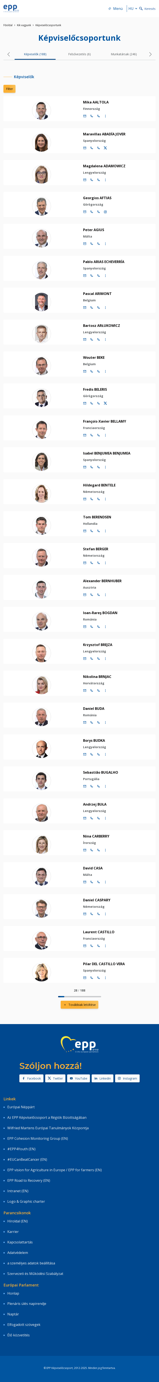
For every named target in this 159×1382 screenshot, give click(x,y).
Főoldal (7, 25)
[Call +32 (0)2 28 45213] (91, 786)
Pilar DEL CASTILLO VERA (104, 964)
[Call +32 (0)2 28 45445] (91, 882)
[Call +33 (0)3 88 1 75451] (98, 658)
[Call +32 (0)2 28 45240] (91, 946)
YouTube (78, 1078)
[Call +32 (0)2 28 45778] (91, 307)
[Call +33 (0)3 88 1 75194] (98, 339)
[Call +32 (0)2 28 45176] (91, 148)
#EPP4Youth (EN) (21, 1149)
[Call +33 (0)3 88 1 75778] (98, 307)
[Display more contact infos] (105, 116)
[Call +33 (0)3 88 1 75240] (98, 946)
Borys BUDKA (94, 740)
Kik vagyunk (24, 25)
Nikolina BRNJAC (97, 676)
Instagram (127, 1078)
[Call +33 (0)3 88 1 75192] (98, 243)
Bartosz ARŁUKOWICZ (101, 325)
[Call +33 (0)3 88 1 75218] (98, 850)
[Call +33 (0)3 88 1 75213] (98, 786)
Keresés (147, 9)
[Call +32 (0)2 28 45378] (91, 180)
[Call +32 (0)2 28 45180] (91, 595)
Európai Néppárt (21, 1107)
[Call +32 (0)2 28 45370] (91, 626)
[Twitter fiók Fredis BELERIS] (105, 403)
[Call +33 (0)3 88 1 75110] (98, 722)
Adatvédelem (17, 1252)
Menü (115, 8)
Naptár (13, 1314)
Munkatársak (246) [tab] (124, 54)
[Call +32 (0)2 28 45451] (91, 658)
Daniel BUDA (93, 708)
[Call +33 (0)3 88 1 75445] (98, 882)
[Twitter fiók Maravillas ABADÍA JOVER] (105, 148)
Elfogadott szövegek (23, 1324)
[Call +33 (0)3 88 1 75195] (98, 371)
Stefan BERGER (95, 549)
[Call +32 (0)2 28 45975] (91, 116)
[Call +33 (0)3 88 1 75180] (98, 595)
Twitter (55, 1078)
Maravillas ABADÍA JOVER (104, 134)
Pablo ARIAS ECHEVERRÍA (103, 261)
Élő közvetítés (18, 1335)
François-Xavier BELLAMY (104, 421)
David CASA (93, 868)
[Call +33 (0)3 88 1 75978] (98, 914)
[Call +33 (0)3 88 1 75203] (98, 403)
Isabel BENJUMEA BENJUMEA (106, 453)
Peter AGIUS (93, 229)
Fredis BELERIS (95, 389)
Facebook (31, 1078)
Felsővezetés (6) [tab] (79, 54)
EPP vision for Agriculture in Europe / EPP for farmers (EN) (54, 1170)
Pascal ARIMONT (97, 293)
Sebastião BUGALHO (100, 772)
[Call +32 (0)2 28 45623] (91, 531)
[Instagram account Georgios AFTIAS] (105, 212)
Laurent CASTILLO (98, 932)
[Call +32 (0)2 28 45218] (91, 850)
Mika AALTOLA (96, 102)
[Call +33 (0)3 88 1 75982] (98, 978)
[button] (8, 54)
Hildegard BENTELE (99, 485)
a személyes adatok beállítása (31, 1263)
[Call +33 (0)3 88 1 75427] (98, 563)
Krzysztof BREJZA (97, 644)
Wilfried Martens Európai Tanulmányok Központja (48, 1128)
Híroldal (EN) (17, 1221)
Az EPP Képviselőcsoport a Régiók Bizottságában (46, 1117)
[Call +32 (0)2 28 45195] (91, 371)
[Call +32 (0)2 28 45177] (91, 212)
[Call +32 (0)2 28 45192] (91, 243)
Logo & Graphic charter (26, 1201)
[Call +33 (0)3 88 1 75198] (98, 275)
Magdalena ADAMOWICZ (104, 166)
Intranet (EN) (17, 1191)
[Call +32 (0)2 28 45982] (91, 978)
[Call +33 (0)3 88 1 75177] (98, 212)
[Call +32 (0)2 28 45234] (91, 499)
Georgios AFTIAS (97, 198)
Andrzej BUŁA (95, 804)
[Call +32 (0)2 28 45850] (91, 467)
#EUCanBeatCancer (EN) (27, 1159)
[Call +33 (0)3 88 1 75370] (98, 626)
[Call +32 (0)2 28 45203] (91, 403)
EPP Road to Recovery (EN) (28, 1180)
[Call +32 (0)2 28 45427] (91, 563)
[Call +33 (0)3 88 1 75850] (98, 467)
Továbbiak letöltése (79, 1005)
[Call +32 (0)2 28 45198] (91, 275)
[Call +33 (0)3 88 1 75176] (98, 148)
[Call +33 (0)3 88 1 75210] (98, 754)
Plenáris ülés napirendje (26, 1303)
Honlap (13, 1293)
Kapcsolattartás (20, 1242)
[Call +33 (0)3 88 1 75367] (98, 435)
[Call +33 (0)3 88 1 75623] (98, 531)
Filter (9, 89)
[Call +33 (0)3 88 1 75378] (98, 180)
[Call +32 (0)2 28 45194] (91, 339)
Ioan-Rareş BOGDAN (100, 612)
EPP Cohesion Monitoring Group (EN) (37, 1138)
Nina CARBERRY (96, 836)
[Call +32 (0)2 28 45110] (91, 722)
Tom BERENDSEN (97, 517)
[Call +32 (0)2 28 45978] (91, 914)
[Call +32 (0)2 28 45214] (91, 818)
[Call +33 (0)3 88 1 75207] (98, 690)
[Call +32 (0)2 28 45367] (91, 435)
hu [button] (133, 8)
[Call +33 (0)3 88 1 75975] (98, 116)
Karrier (13, 1231)
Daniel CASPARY (96, 900)
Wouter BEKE (94, 357)
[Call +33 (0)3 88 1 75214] (98, 818)
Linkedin (102, 1078)
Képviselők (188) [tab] (35, 54)
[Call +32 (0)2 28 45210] (91, 754)
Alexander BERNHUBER (102, 581)
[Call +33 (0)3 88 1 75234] (98, 499)
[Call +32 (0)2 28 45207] (91, 690)
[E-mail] (84, 116)
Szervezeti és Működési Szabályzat (35, 1273)
